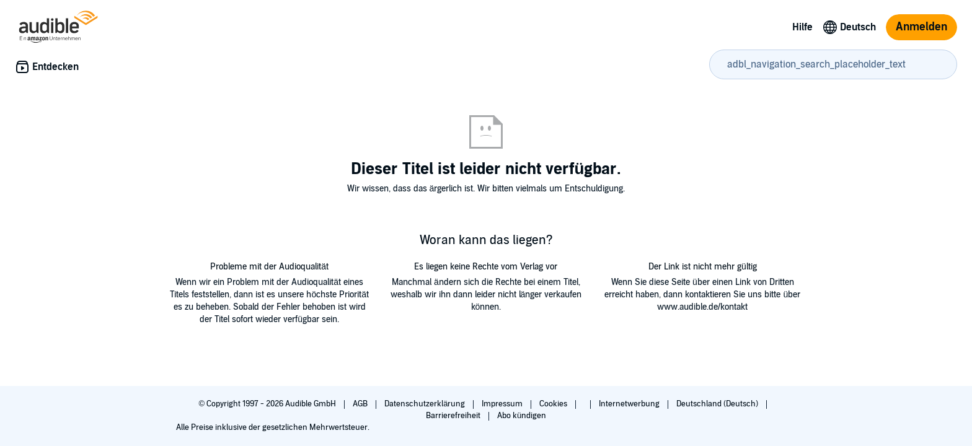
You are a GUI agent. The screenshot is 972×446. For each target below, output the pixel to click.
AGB (361, 404)
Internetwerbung (630, 404)
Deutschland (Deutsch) (718, 404)
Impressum (503, 404)
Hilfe (802, 27)
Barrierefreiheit (454, 416)
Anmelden (921, 26)
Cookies (554, 404)
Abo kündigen (521, 416)
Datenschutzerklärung (425, 404)
